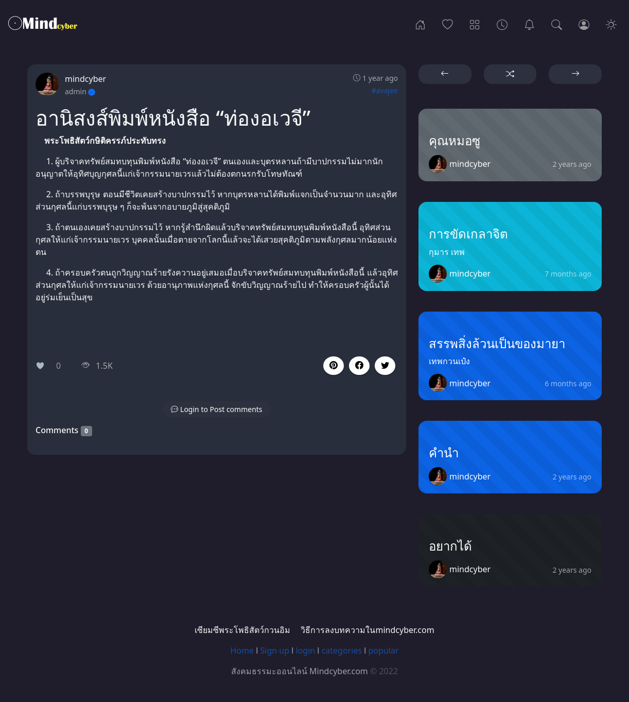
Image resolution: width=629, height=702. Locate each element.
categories (342, 650)
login (306, 650)
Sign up (275, 650)
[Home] (420, 23)
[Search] (556, 23)
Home (242, 650)
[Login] (583, 23)
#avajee (385, 90)
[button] (359, 365)
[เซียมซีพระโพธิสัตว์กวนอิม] (529, 23)
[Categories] (474, 23)
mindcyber (85, 78)
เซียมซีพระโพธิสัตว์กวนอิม (242, 630)
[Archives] (502, 23)
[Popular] (447, 23)
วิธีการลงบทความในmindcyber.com (367, 630)
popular (383, 650)
